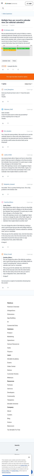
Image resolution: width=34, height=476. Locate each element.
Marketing (10, 337)
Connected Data (12, 325)
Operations (10, 340)
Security (17, 445)
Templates (10, 400)
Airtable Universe (12, 404)
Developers (10, 392)
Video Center (11, 366)
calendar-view (6, 61)
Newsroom (10, 426)
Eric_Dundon (7, 131)
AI (8, 322)
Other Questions (7, 14)
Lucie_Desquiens (9, 89)
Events (9, 363)
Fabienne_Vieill (8, 109)
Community (11, 396)
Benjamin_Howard (9, 184)
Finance (9, 352)
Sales (9, 348)
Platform (10, 303)
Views (14, 61)
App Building (11, 318)
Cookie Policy (23, 470)
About (9, 411)
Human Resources (13, 344)
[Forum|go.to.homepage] (11, 3)
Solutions (10, 329)
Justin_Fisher (8, 155)
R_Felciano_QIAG (9, 30)
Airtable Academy (13, 359)
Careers (9, 415)
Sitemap (17, 454)
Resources (10, 381)
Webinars (10, 378)
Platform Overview (13, 307)
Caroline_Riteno (8, 202)
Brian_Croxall (8, 254)
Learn (9, 355)
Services (10, 389)
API (17, 450)
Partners (10, 385)
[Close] (29, 462)
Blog (8, 418)
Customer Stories (12, 374)
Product (9, 333)
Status (9, 422)
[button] (2, 4)
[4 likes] (9, 66)
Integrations (11, 310)
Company (10, 407)
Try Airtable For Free (13, 430)
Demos (9, 370)
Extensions (10, 314)
